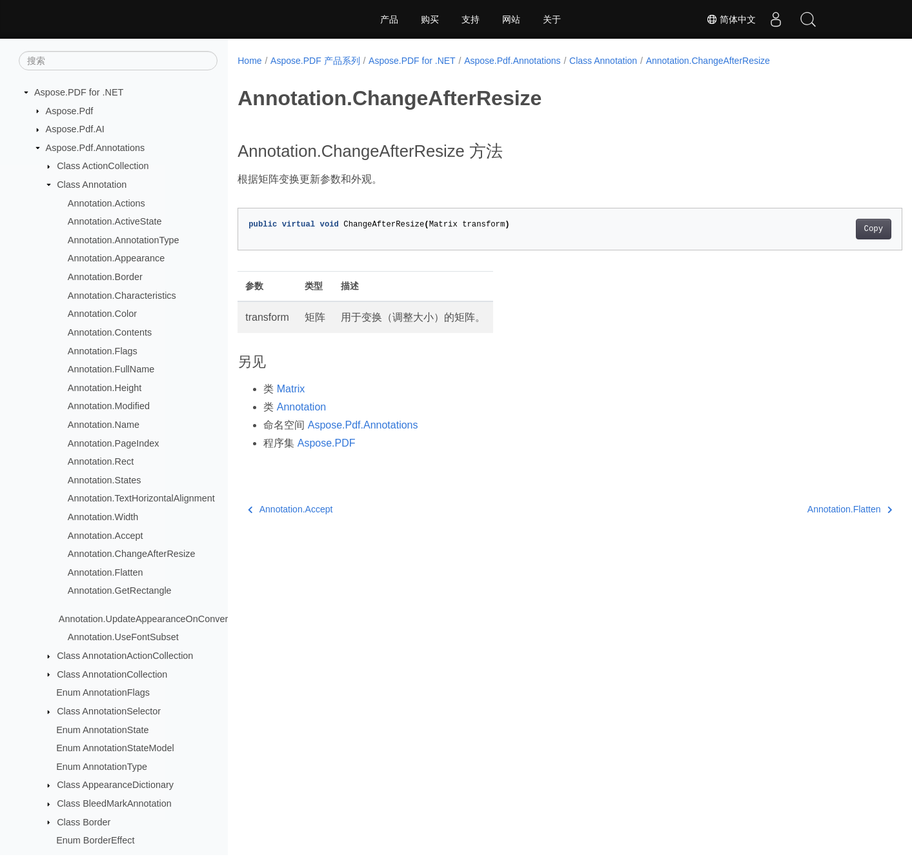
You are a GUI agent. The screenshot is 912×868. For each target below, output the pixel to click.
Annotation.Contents (110, 332)
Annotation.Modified (109, 406)
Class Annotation (92, 184)
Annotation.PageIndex (113, 443)
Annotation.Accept (105, 535)
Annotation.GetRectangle (120, 590)
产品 (389, 19)
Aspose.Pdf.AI (75, 129)
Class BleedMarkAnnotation (114, 803)
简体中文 (731, 19)
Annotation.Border (105, 277)
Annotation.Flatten (105, 572)
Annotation (302, 406)
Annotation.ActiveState (115, 221)
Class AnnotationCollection (112, 674)
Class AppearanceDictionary (115, 785)
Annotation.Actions (106, 203)
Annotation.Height (104, 388)
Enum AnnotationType (101, 767)
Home (249, 61)
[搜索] (118, 60)
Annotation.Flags (102, 351)
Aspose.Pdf (70, 111)
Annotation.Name (103, 424)
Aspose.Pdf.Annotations (95, 148)
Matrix (291, 388)
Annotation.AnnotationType (123, 240)
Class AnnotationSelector (109, 711)
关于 (552, 19)
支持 (470, 19)
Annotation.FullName (111, 369)
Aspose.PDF (327, 443)
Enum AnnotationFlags (103, 692)
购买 (430, 19)
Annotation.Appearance (116, 258)
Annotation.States (104, 480)
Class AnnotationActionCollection (125, 656)
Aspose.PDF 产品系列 (315, 61)
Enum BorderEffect (95, 840)
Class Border (83, 822)
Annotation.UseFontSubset (123, 637)
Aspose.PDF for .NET (78, 92)
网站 (511, 19)
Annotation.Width (103, 517)
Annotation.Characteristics (122, 295)
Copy (827, 229)
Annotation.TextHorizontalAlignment (141, 498)
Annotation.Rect (101, 461)
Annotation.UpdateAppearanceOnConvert (144, 619)
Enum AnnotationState (102, 730)
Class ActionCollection (102, 166)
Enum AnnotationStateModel (115, 748)
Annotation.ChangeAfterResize (132, 554)
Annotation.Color (102, 313)
